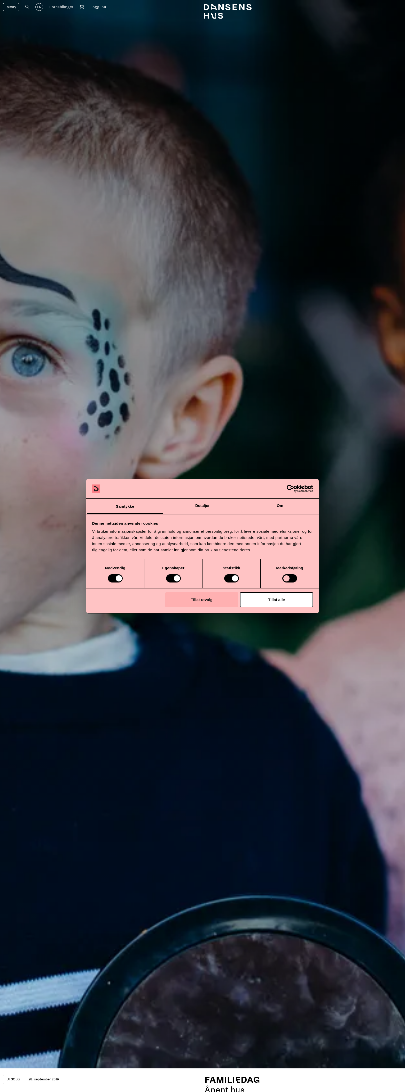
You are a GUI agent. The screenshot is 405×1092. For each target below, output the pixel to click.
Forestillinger (61, 7)
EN (39, 7)
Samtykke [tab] (125, 506)
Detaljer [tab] (202, 505)
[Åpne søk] (27, 7)
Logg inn (98, 7)
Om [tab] (280, 505)
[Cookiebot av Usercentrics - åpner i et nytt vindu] (290, 488)
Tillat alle (276, 599)
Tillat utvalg (202, 599)
